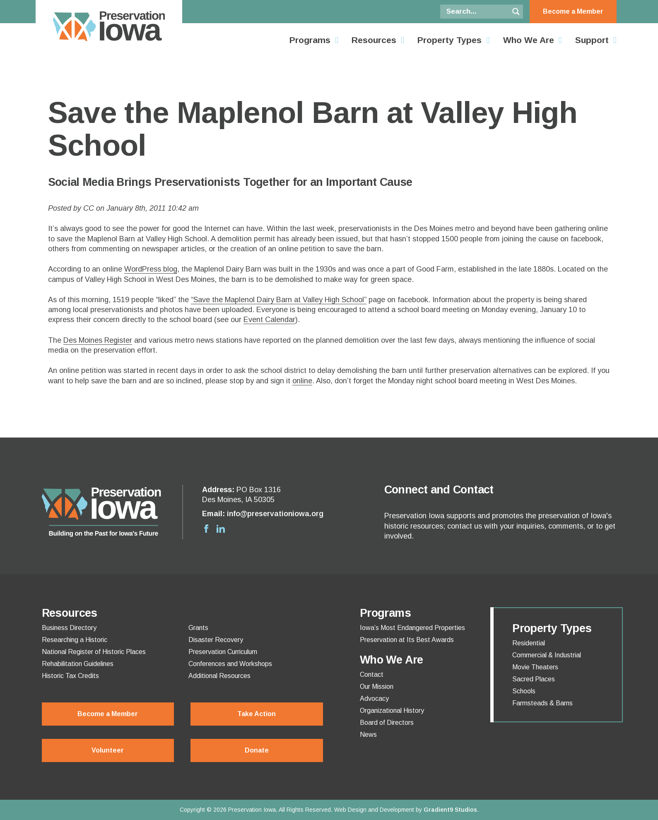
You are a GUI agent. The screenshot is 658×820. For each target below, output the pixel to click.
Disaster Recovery (215, 640)
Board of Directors (387, 722)
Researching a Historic (74, 640)
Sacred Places (533, 679)
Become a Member (573, 11)
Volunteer (108, 750)
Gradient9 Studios (450, 809)
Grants (198, 628)
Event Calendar (269, 319)
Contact (371, 674)
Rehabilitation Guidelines (77, 664)
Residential (528, 643)
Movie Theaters (535, 667)
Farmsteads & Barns (542, 703)
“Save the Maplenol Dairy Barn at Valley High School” (278, 300)
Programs (309, 40)
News (368, 734)
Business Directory (69, 628)
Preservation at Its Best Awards (407, 640)
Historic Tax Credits (70, 676)
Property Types (449, 40)
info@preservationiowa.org (275, 514)
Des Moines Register (97, 340)
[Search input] (476, 12)
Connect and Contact (439, 489)
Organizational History (392, 710)
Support (592, 40)
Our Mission (376, 686)
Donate (257, 750)
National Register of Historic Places (94, 652)
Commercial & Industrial (546, 655)
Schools (523, 691)
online (302, 381)
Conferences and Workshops (230, 664)
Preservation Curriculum (222, 652)
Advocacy (374, 698)
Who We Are (528, 40)
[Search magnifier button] (516, 12)
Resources (374, 40)
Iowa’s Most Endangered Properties (412, 628)
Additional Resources (219, 676)
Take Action (256, 713)
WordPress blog (150, 269)
